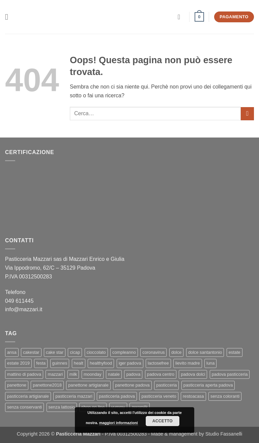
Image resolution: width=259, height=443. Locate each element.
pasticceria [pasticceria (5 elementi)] (166, 385)
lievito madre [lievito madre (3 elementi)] (187, 363)
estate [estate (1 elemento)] (234, 352)
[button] (9, 16)
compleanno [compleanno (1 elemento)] (124, 352)
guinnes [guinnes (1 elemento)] (59, 363)
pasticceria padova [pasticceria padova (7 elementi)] (117, 396)
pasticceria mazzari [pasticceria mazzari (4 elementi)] (73, 396)
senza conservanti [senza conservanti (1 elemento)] (24, 407)
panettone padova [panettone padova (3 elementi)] (132, 385)
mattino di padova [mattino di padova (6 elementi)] (24, 374)
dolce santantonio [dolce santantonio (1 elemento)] (205, 352)
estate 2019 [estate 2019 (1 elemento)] (18, 363)
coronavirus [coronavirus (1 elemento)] (153, 352)
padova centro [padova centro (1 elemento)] (160, 374)
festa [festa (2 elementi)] (41, 363)
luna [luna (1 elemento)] (210, 363)
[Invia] (247, 113)
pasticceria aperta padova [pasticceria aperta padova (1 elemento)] (208, 385)
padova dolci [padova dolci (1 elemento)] (193, 374)
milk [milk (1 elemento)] (73, 374)
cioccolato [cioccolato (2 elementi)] (96, 352)
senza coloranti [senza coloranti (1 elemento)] (224, 396)
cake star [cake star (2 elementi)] (54, 352)
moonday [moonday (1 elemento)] (93, 374)
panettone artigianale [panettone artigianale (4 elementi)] (88, 385)
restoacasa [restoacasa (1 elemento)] (193, 396)
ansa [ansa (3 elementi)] (12, 352)
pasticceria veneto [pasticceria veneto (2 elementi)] (158, 396)
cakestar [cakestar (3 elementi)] (31, 352)
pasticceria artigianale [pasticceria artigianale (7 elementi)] (28, 396)
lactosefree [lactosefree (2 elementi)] (158, 363)
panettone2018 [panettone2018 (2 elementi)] (47, 385)
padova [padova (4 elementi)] (133, 374)
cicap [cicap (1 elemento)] (75, 352)
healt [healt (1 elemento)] (78, 363)
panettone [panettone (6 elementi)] (16, 385)
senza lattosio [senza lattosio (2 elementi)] (62, 407)
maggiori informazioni (118, 423)
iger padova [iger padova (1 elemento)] (130, 363)
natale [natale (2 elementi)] (114, 374)
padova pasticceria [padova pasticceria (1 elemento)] (230, 374)
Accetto (162, 421)
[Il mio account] (181, 16)
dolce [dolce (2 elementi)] (176, 352)
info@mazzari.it (24, 309)
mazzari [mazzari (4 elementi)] (55, 374)
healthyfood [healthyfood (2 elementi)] (101, 363)
